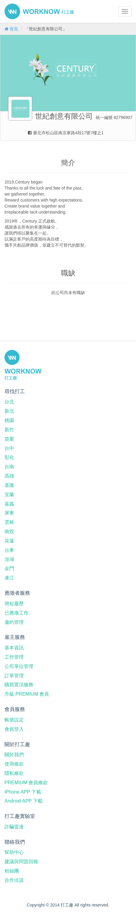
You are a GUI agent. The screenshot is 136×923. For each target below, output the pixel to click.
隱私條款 (14, 773)
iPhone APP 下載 (23, 791)
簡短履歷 (14, 603)
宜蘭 (9, 494)
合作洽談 (14, 880)
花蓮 (9, 540)
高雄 (9, 475)
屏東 (9, 512)
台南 (9, 466)
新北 (9, 411)
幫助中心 (14, 852)
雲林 (9, 522)
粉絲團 (12, 870)
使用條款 (14, 764)
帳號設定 (14, 719)
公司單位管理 (19, 666)
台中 (9, 448)
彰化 (9, 457)
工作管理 (14, 657)
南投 (9, 531)
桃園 (9, 420)
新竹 (9, 429)
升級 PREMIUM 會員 (27, 694)
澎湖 (9, 559)
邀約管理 (14, 622)
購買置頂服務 (19, 684)
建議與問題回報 (21, 861)
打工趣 (39, 11)
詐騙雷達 (14, 826)
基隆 (9, 485)
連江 (9, 577)
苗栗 (9, 439)
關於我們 (14, 754)
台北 (9, 401)
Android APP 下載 (24, 800)
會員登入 (14, 729)
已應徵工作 (17, 612)
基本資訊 (14, 647)
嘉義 (9, 503)
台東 (9, 550)
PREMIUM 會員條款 (26, 782)
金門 (9, 568)
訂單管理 (14, 675)
